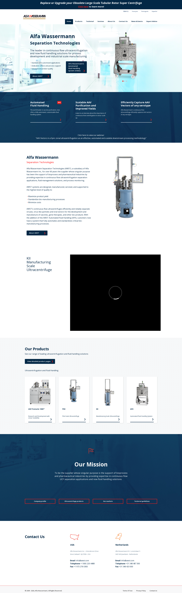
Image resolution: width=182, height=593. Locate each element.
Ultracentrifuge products (74, 501)
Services (101, 21)
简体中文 (125, 11)
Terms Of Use (127, 591)
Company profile (40, 501)
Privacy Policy (141, 591)
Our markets (108, 501)
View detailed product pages (40, 361)
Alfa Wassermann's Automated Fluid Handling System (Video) (76, 67)
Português (144, 11)
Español (154, 11)
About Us (111, 21)
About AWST (40, 76)
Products (78, 21)
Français (135, 11)
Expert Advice (151, 21)
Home (69, 21)
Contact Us (123, 21)
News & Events (137, 21)
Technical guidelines (142, 501)
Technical (90, 21)
